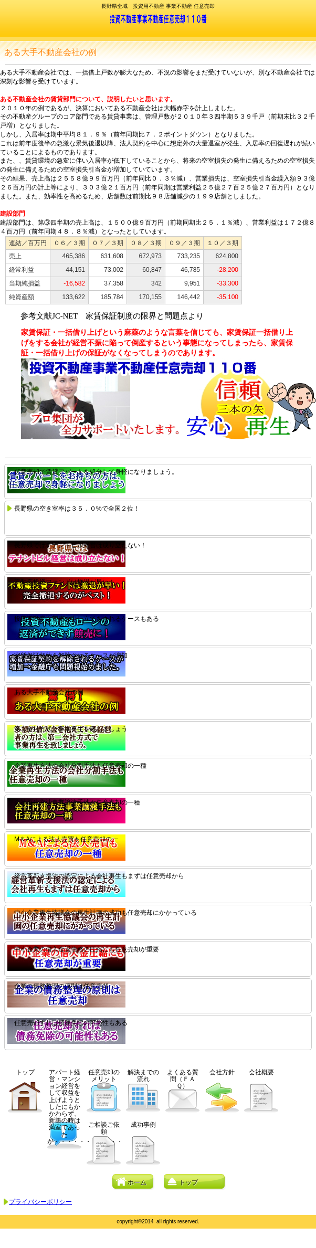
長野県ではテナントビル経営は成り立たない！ (80, 545)
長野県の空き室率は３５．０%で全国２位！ (77, 508)
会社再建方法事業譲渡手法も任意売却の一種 (77, 802)
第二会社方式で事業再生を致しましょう (71, 729)
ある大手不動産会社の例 (48, 692)
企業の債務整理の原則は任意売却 (61, 986)
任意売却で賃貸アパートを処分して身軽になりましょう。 (96, 471)
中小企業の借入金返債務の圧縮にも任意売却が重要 (86, 949)
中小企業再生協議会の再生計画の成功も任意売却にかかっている (105, 912)
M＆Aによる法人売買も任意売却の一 (66, 839)
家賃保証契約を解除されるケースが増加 (71, 655)
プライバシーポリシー (40, 1201)
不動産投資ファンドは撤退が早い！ (64, 582)
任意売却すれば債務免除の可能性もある (71, 1023)
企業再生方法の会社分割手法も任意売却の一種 (80, 765)
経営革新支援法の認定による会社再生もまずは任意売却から (99, 876)
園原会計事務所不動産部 (158, 18)
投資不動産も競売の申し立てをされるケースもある (86, 618)
